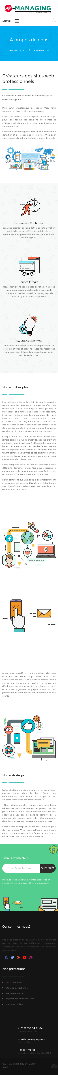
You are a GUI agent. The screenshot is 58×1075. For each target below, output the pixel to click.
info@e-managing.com (31, 1039)
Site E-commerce (12, 993)
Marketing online (12, 1004)
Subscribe (48, 868)
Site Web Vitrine (12, 982)
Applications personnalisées (18, 998)
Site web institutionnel (15, 988)
